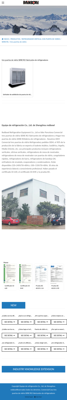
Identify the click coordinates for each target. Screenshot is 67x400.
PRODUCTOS (15, 39)
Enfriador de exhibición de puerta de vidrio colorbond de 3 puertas (26, 95)
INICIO (6, 39)
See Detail (9, 322)
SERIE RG (5, 42)
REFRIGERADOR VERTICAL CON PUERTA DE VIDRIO (41, 39)
